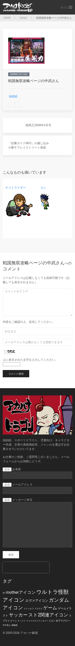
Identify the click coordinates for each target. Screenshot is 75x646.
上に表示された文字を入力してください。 (30, 359)
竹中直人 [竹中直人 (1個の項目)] (7, 625)
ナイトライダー (15, 187)
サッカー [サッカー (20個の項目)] (18, 614)
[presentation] (26, 567)
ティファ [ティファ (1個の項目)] (22, 621)
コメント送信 (16, 373)
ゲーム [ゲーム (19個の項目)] (50, 607)
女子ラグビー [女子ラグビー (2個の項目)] (63, 620)
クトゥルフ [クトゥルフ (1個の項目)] (29, 609)
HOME (7, 17)
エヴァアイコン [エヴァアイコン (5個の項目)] (36, 600)
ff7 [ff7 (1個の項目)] (4, 593)
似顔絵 (23, 17)
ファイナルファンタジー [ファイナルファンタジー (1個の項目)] (37, 621)
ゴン (43, 187)
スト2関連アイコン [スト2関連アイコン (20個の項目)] (48, 614)
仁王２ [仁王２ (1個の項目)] (52, 621)
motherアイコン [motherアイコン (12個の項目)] (20, 592)
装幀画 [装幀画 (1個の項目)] (14, 625)
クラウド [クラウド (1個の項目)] (38, 609)
